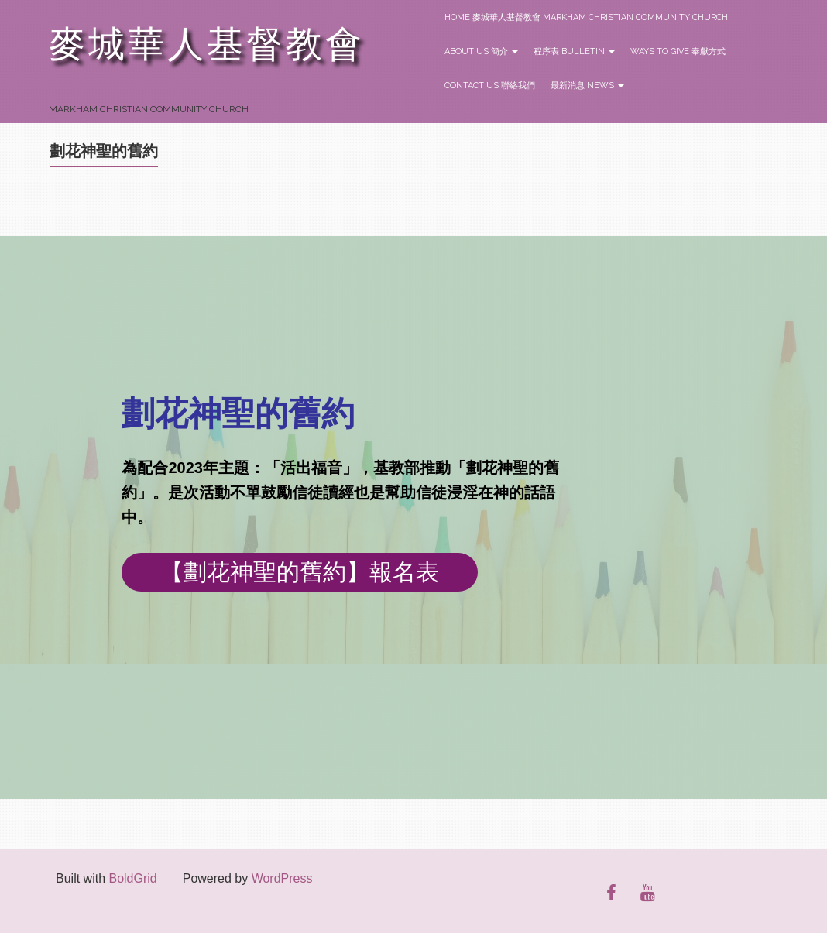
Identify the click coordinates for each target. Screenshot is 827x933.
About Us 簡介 (481, 51)
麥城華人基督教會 (207, 44)
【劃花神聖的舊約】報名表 (299, 572)
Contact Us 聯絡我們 (489, 86)
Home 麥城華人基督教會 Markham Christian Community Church (586, 17)
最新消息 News (587, 86)
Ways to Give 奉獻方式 (678, 51)
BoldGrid (132, 878)
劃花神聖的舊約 (104, 151)
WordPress (282, 878)
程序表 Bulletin (574, 51)
